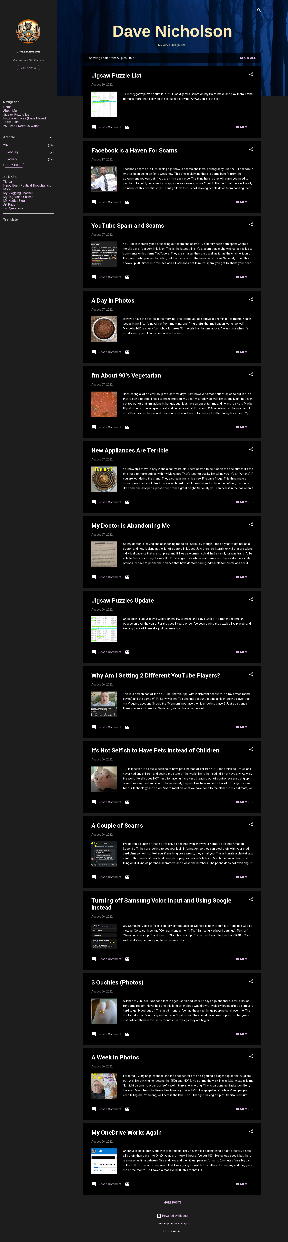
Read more (244, 127)
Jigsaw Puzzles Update (122, 600)
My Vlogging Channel (18, 193)
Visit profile (28, 67)
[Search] (259, 11)
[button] (251, 75)
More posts (172, 1202)
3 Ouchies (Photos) (117, 982)
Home (7, 107)
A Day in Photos (112, 300)
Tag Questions (13, 208)
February (12, 152)
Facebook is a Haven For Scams (134, 150)
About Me (10, 111)
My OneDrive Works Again (126, 1132)
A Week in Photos (115, 1057)
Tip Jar (8, 182)
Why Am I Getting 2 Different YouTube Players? (155, 675)
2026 (6, 145)
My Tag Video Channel (18, 197)
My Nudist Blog (14, 201)
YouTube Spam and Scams (127, 225)
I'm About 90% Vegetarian (126, 375)
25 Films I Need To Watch (21, 126)
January (11, 159)
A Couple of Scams (117, 825)
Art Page (9, 204)
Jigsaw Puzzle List (116, 75)
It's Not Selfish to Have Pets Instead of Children (155, 750)
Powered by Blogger (172, 1216)
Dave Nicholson (172, 31)
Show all (248, 58)
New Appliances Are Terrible (129, 450)
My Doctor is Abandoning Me (130, 525)
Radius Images (181, 1223)
